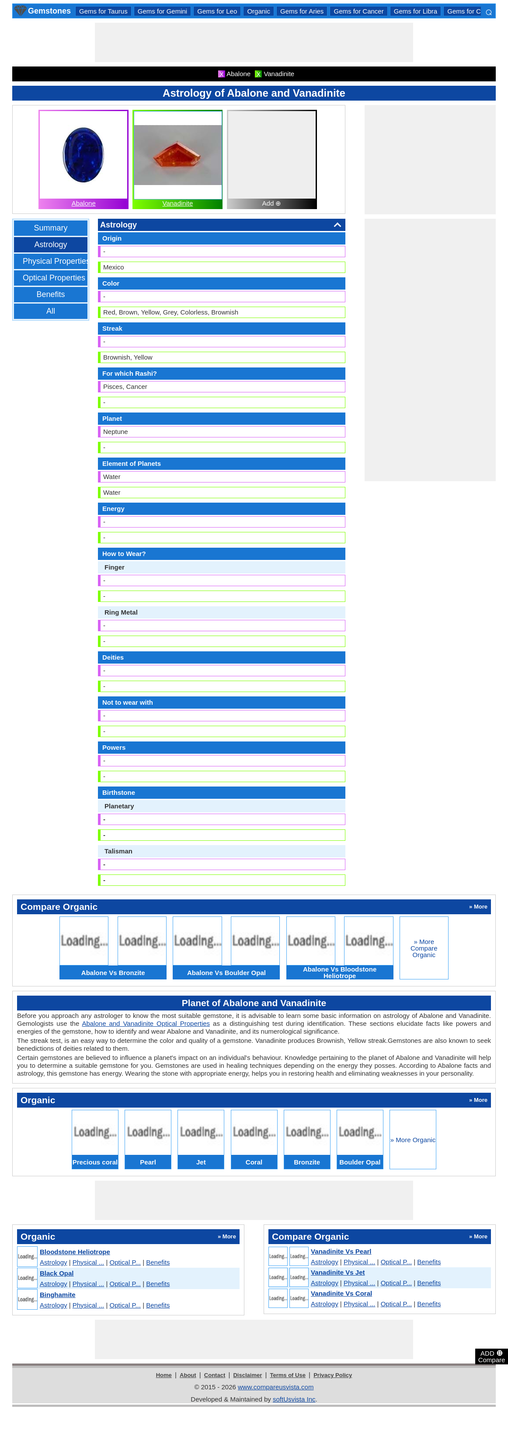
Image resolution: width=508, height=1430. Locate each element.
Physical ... (88, 1262)
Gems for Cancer (358, 11)
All (50, 311)
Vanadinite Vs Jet (338, 1272)
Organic (258, 11)
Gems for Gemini (162, 11)
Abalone (84, 203)
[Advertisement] (254, 42)
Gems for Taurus (103, 11)
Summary (50, 228)
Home (164, 1375)
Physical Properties (56, 261)
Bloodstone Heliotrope (75, 1251)
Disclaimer (247, 1375)
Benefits (50, 294)
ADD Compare (491, 1356)
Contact (214, 1375)
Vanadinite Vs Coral (341, 1293)
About (188, 1375)
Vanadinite (177, 203)
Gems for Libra (415, 11)
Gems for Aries (302, 11)
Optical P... (125, 1262)
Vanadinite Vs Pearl (341, 1251)
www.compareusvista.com (275, 1387)
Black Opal (57, 1273)
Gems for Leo (217, 11)
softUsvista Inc (294, 1399)
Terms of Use (288, 1375)
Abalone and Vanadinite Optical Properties (146, 1023)
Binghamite (58, 1294)
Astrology (50, 244)
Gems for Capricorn (476, 11)
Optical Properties (54, 277)
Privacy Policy (332, 1375)
